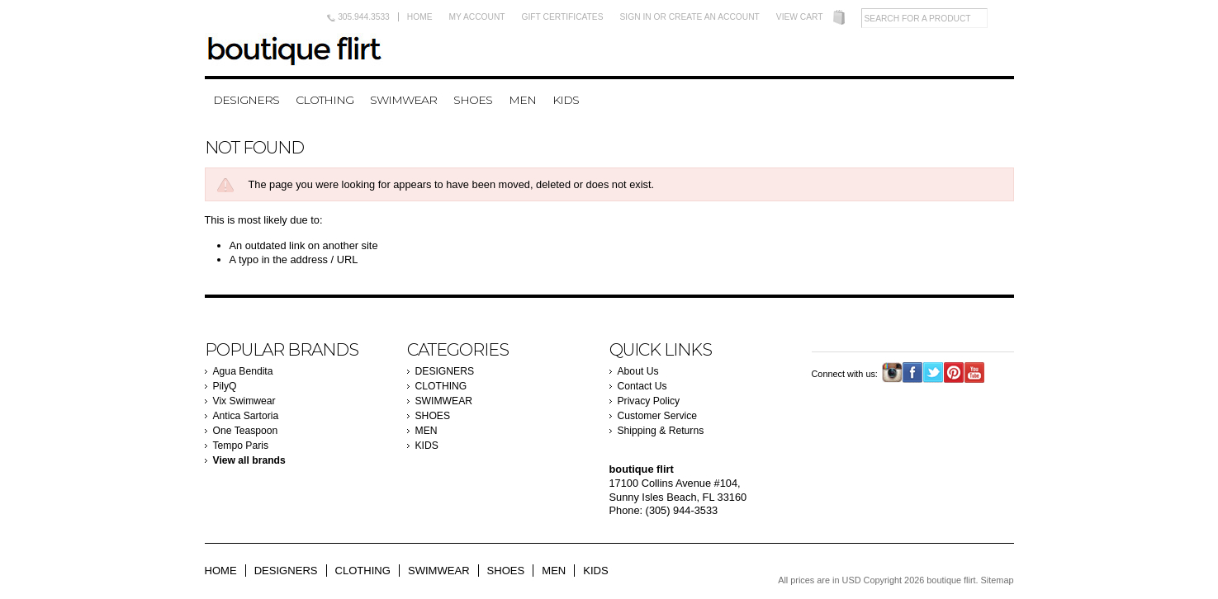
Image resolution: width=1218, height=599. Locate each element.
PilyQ (225, 386)
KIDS (565, 99)
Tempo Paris (241, 445)
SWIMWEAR (403, 99)
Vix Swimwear (244, 401)
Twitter (933, 372)
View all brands (249, 460)
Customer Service (658, 416)
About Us (638, 371)
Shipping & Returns (661, 430)
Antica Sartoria (246, 416)
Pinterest (954, 372)
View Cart (799, 16)
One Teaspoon (245, 430)
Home (420, 16)
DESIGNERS (246, 99)
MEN (522, 99)
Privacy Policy (649, 401)
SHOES (472, 99)
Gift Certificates (563, 16)
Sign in (636, 16)
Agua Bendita (243, 371)
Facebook (913, 372)
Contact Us (642, 386)
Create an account (714, 16)
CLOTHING (324, 99)
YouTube (974, 372)
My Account (477, 16)
